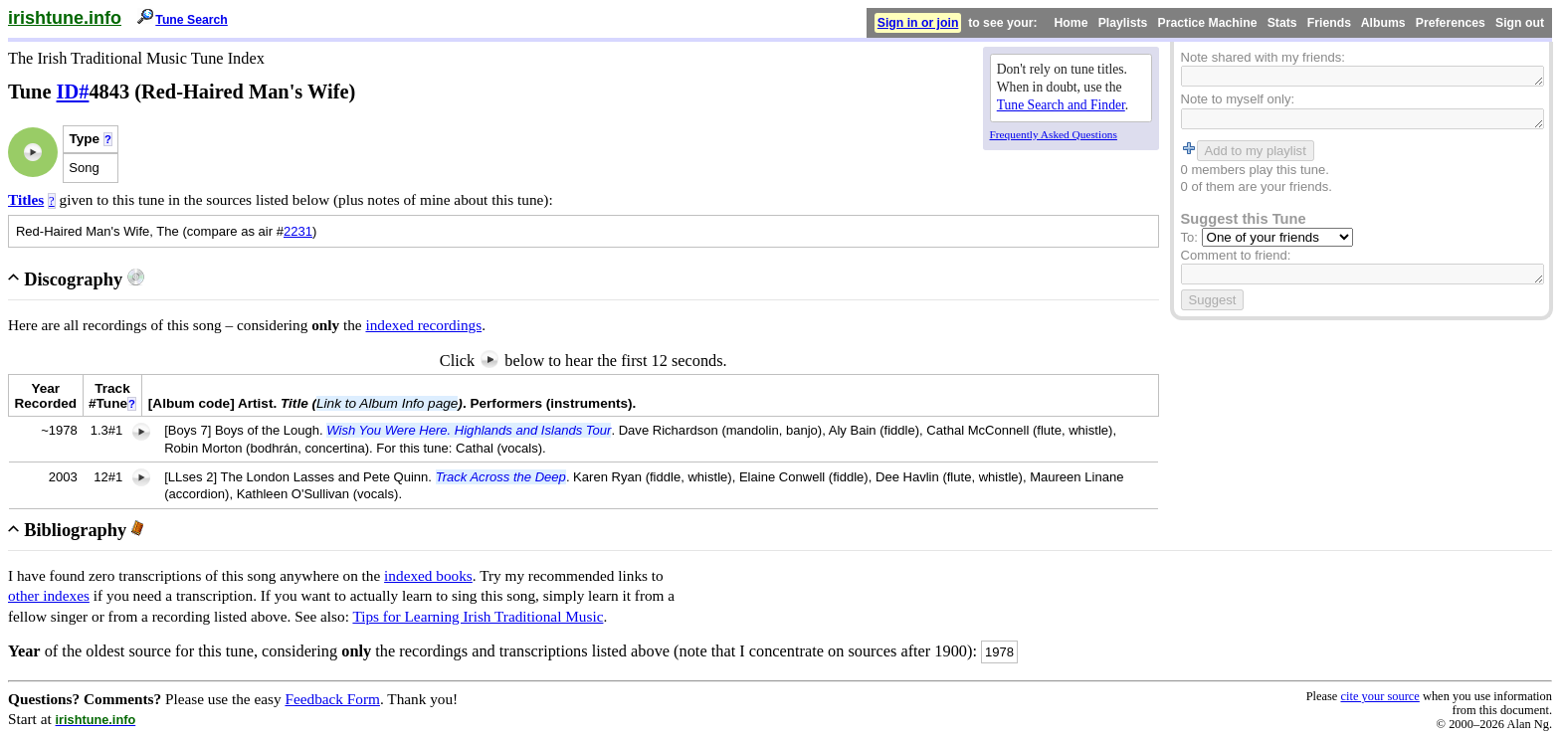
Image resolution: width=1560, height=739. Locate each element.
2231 (298, 231)
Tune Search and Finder (1061, 104)
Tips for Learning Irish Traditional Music (477, 616)
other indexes (49, 595)
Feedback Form (332, 698)
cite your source (1379, 696)
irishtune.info (64, 18)
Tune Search (191, 20)
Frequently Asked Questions (1053, 134)
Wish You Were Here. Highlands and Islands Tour (468, 430)
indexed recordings (423, 324)
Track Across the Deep (501, 476)
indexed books (428, 575)
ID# (73, 91)
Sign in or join (918, 23)
